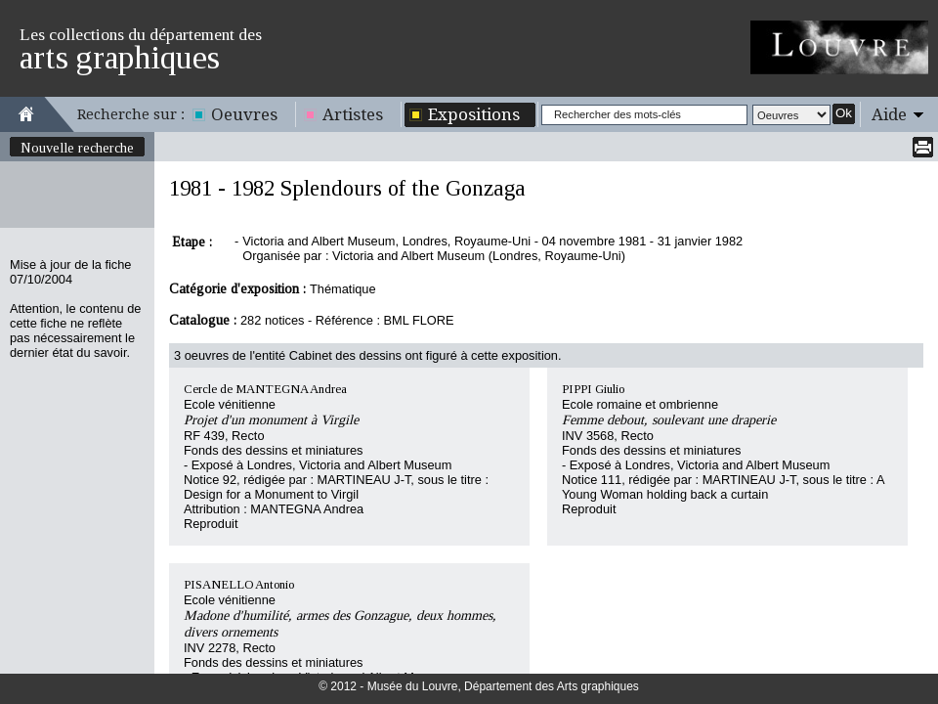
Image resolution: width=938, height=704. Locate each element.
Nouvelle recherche (77, 147)
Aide (889, 114)
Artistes (352, 114)
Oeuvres (244, 114)
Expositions (474, 114)
